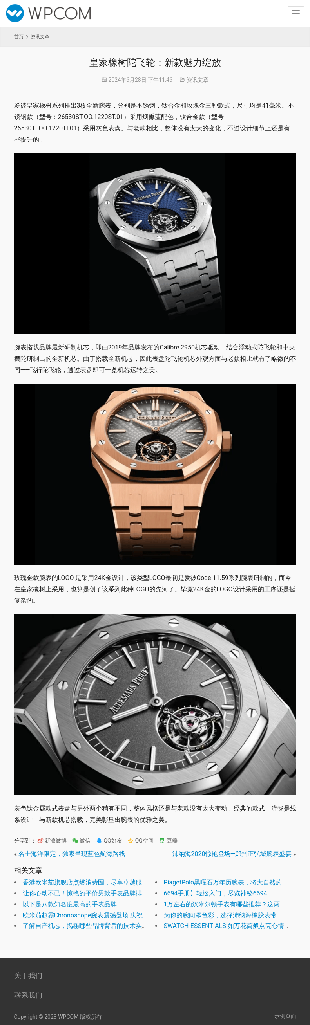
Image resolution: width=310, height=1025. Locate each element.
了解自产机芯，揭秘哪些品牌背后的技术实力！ (88, 926)
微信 (81, 841)
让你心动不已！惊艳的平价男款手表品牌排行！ (88, 893)
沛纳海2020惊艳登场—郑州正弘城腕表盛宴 (232, 853)
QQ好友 (109, 841)
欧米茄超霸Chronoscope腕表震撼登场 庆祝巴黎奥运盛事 (102, 915)
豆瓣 (168, 841)
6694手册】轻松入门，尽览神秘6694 (215, 893)
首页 (19, 37)
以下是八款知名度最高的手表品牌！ (73, 904)
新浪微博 (52, 841)
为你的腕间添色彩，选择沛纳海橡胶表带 (220, 915)
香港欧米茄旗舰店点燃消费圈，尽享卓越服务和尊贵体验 (101, 882)
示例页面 (285, 1016)
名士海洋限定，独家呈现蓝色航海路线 (71, 853)
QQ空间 (140, 841)
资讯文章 (197, 80)
